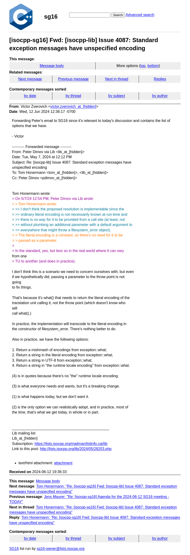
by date (30, 96)
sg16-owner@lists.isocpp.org (60, 549)
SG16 (14, 549)
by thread (73, 96)
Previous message (73, 79)
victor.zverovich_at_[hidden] (73, 106)
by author (160, 96)
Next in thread (116, 79)
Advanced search (140, 15)
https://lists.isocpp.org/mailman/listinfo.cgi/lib (71, 444)
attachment (63, 463)
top (142, 66)
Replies (160, 79)
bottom (153, 66)
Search (118, 15)
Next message (30, 79)
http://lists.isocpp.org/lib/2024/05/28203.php (76, 449)
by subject (116, 96)
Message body (52, 66)
